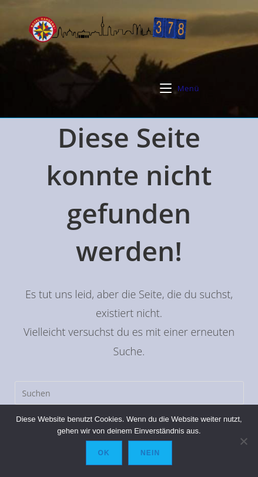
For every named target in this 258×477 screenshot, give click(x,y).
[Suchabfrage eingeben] (129, 393)
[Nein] (243, 441)
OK (104, 453)
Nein (150, 453)
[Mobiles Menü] (179, 88)
